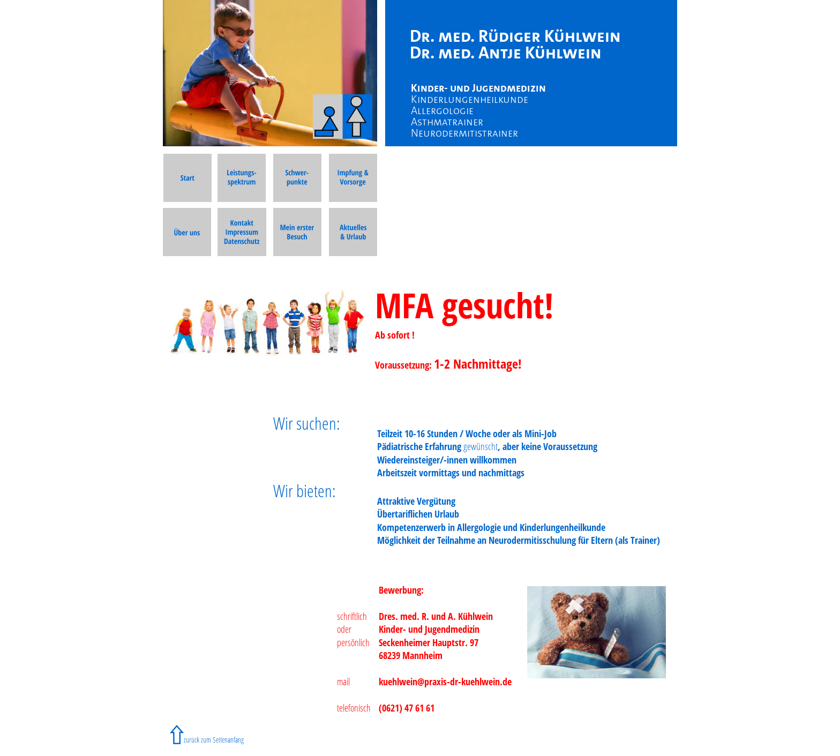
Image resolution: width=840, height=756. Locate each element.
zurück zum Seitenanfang (214, 740)
